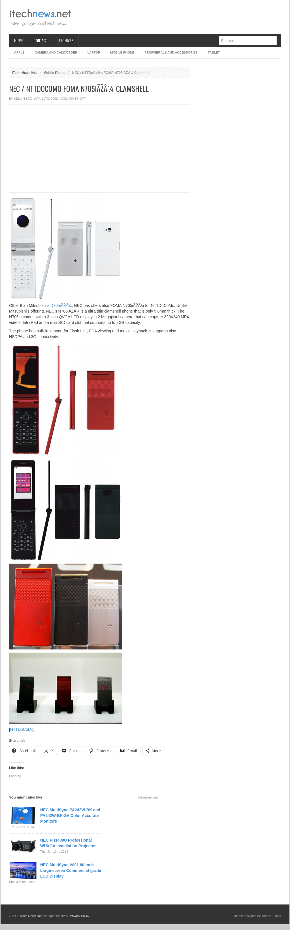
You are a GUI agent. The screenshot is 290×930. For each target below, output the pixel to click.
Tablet (214, 52)
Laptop (94, 52)
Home (18, 40)
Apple (19, 52)
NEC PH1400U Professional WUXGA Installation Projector (68, 843)
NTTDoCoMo (21, 729)
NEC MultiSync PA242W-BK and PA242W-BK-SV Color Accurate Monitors (70, 815)
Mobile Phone (122, 52)
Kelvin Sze (23, 98)
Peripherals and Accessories (170, 52)
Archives (65, 40)
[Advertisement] (178, 17)
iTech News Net (24, 73)
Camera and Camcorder (56, 52)
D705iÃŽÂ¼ (61, 305)
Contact (40, 40)
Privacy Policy (79, 916)
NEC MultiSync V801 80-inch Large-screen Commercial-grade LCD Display (70, 870)
